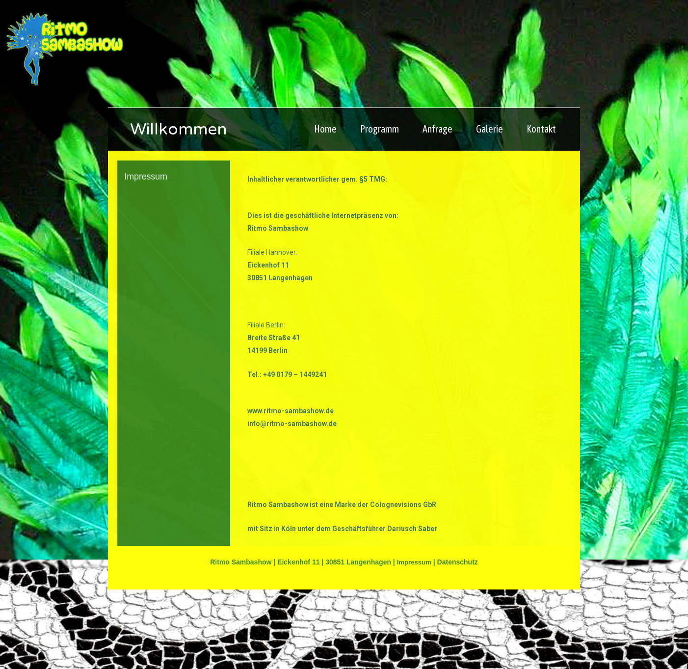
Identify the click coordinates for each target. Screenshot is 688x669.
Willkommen (200, 205)
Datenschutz (458, 641)
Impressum (414, 641)
